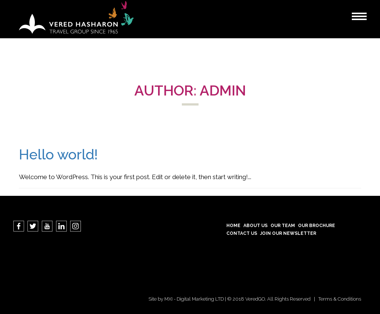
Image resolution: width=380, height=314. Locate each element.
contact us (241, 233)
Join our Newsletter (288, 233)
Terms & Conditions (339, 299)
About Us (255, 225)
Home (233, 225)
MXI (168, 299)
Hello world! (58, 154)
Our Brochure (316, 225)
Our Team (283, 225)
